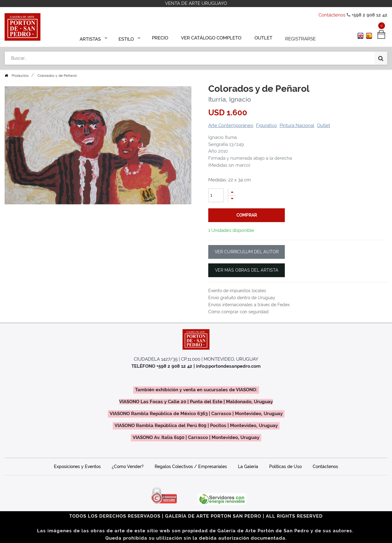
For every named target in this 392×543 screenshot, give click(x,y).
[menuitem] (163, 37)
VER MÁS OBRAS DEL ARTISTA (246, 270)
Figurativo (266, 125)
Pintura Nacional (297, 125)
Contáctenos (331, 15)
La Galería (248, 466)
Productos (20, 75)
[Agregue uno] (232, 192)
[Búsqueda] (381, 55)
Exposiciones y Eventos (77, 466)
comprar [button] (246, 215)
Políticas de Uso (285, 466)
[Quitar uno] (232, 198)
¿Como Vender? (128, 466)
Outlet (323, 125)
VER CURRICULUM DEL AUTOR (247, 251)
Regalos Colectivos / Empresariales (191, 466)
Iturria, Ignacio (229, 99)
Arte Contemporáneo (230, 125)
